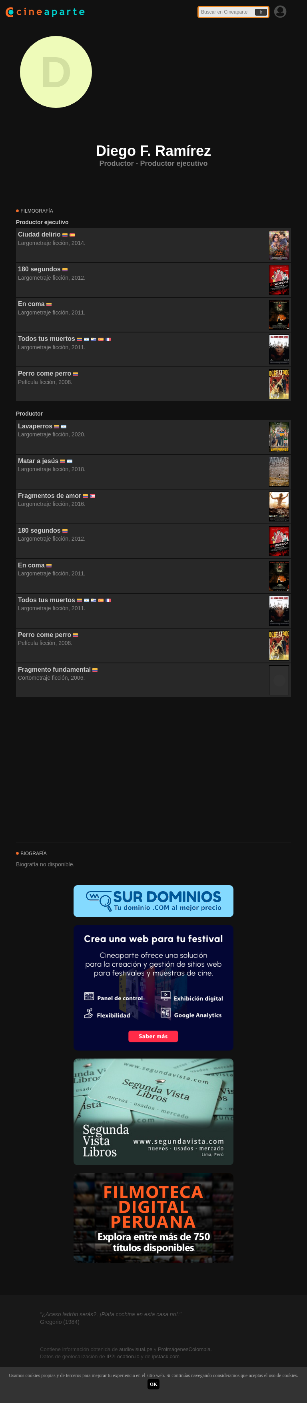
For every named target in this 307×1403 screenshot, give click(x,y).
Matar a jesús (38, 461)
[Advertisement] (153, 770)
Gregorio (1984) (60, 1322)
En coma (31, 304)
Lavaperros (35, 426)
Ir (261, 12)
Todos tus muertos (46, 338)
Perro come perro (44, 373)
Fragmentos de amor (49, 495)
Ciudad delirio (39, 234)
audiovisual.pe (135, 1349)
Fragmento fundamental (54, 669)
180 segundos (39, 269)
